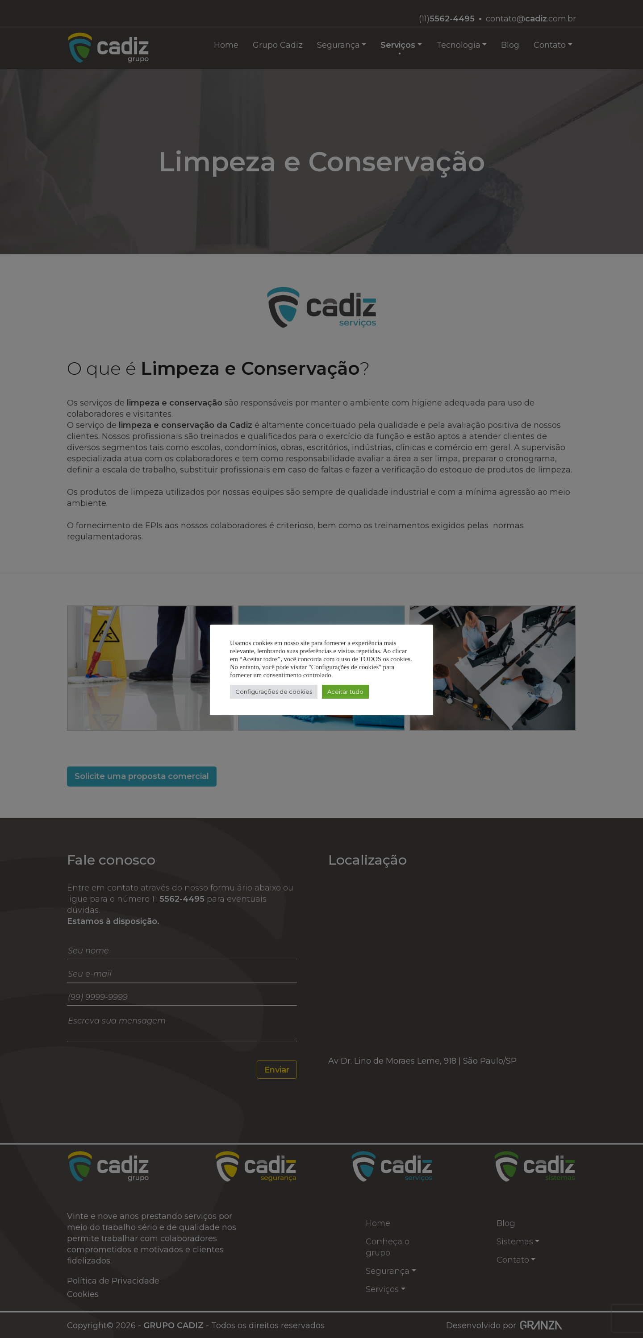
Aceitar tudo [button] (345, 691)
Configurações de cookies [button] (273, 691)
